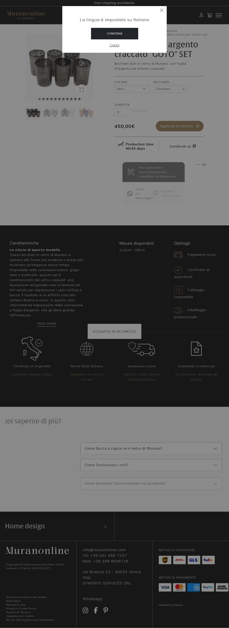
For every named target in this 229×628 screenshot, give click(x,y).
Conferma (114, 33)
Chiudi (114, 45)
